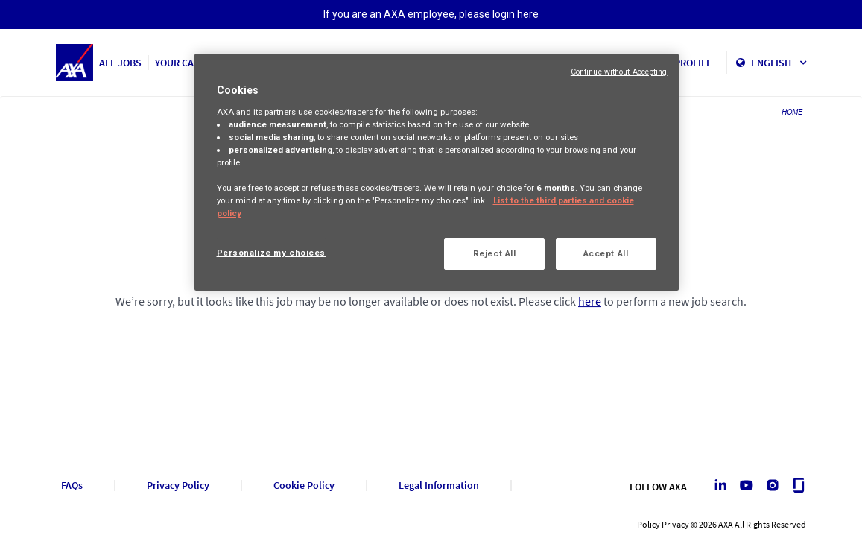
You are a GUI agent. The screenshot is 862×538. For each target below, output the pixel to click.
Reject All (494, 253)
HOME (792, 111)
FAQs (72, 485)
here (528, 14)
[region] (436, 172)
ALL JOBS (120, 62)
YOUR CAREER (186, 62)
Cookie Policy (304, 485)
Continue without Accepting (619, 72)
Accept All (606, 253)
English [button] (778, 62)
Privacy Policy (178, 485)
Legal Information (439, 485)
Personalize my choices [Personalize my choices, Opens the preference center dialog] (271, 252)
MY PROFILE (685, 62)
